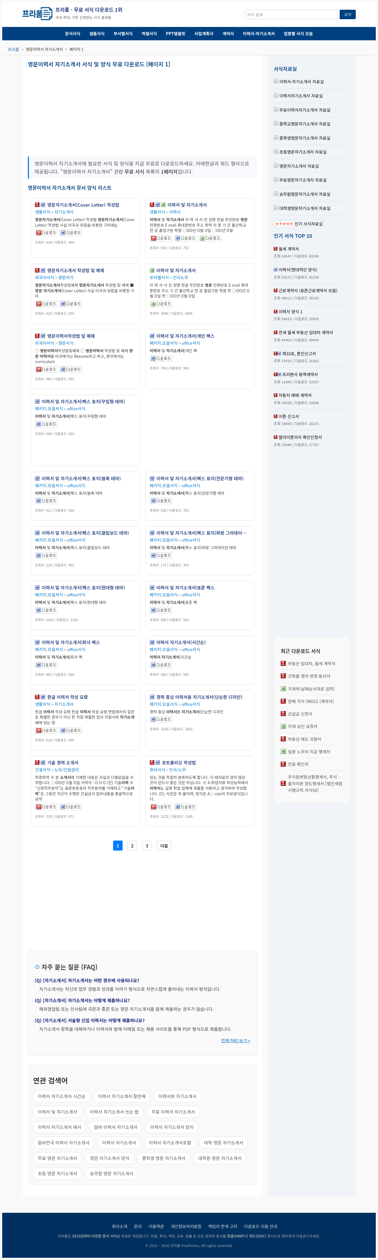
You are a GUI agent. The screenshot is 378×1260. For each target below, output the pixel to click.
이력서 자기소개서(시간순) (181, 642)
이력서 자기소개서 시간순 (61, 1096)
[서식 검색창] (291, 14)
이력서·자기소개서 (259, 33)
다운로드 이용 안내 (260, 1226)
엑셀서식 (149, 33)
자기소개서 (64, 212)
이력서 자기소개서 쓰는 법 (114, 1111)
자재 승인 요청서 (302, 726)
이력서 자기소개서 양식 (171, 1127)
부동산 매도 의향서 (304, 739)
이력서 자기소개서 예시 (59, 1127)
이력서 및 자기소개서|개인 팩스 (185, 336)
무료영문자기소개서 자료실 (300, 180)
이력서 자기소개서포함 (170, 1142)
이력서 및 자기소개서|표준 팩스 (185, 587)
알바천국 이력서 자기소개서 (63, 1142)
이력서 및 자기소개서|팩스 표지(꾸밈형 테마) (83, 401)
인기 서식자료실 (299, 224)
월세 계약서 (288, 249)
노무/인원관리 (66, 769)
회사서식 (157, 769)
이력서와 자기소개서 (177, 1096)
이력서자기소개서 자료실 (298, 96)
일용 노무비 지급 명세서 (309, 751)
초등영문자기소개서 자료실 (300, 152)
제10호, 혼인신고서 (299, 353)
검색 (347, 14)
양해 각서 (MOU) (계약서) (311, 701)
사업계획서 (203, 33)
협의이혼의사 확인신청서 (300, 437)
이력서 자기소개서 (119, 1142)
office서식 (191, 343)
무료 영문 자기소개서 (57, 1158)
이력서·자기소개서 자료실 (299, 81)
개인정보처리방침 (186, 1226)
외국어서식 (44, 277)
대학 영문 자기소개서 (223, 1142)
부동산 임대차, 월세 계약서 (311, 663)
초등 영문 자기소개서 (57, 1173)
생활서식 (42, 212)
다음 (164, 846)
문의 (138, 1226)
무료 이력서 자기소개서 (173, 1111)
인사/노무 (177, 769)
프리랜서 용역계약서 (300, 374)
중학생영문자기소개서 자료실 (302, 138)
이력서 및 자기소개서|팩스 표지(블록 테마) (81, 478)
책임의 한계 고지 (222, 1226)
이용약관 (156, 1226)
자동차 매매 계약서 (295, 395)
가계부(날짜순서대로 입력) (311, 689)
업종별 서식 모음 (298, 33)
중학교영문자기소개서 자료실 (302, 124)
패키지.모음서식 (164, 343)
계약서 (228, 33)
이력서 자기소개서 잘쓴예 (122, 1096)
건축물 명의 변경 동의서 (309, 676)
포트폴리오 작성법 (179, 762)
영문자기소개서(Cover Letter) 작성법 (83, 204)
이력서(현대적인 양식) (297, 269)
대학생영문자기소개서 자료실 (302, 208)
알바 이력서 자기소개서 (115, 1127)
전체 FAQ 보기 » (235, 1040)
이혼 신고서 (288, 416)
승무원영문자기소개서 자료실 (302, 194)
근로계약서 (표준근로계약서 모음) (307, 290)
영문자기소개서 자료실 (296, 166)
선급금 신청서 (300, 714)
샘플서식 (97, 33)
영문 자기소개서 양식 (109, 1158)
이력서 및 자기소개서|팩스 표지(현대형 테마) (83, 587)
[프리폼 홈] (37, 14)
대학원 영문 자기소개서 (220, 1158)
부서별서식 (123, 33)
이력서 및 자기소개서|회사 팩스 (71, 642)
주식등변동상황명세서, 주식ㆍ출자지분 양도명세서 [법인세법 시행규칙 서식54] (315, 783)
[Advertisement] (84, 110)
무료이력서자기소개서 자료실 (302, 110)
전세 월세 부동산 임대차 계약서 (305, 332)
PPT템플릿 (175, 33)
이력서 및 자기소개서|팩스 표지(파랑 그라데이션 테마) (203, 533)
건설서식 (42, 769)
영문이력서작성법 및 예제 (71, 336)
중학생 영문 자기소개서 (163, 1158)
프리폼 (13, 49)
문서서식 (72, 33)
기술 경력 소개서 (62, 762)
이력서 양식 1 (290, 311)
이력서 (174, 212)
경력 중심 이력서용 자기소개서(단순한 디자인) (199, 697)
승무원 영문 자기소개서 (111, 1173)
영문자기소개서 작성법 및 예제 (75, 270)
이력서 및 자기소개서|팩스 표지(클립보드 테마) (85, 533)
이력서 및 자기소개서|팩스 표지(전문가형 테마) (200, 478)
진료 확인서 (298, 764)
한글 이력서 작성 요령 (67, 697)
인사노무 (180, 277)
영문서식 (66, 277)
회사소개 (119, 1226)
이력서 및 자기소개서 (187, 204)
